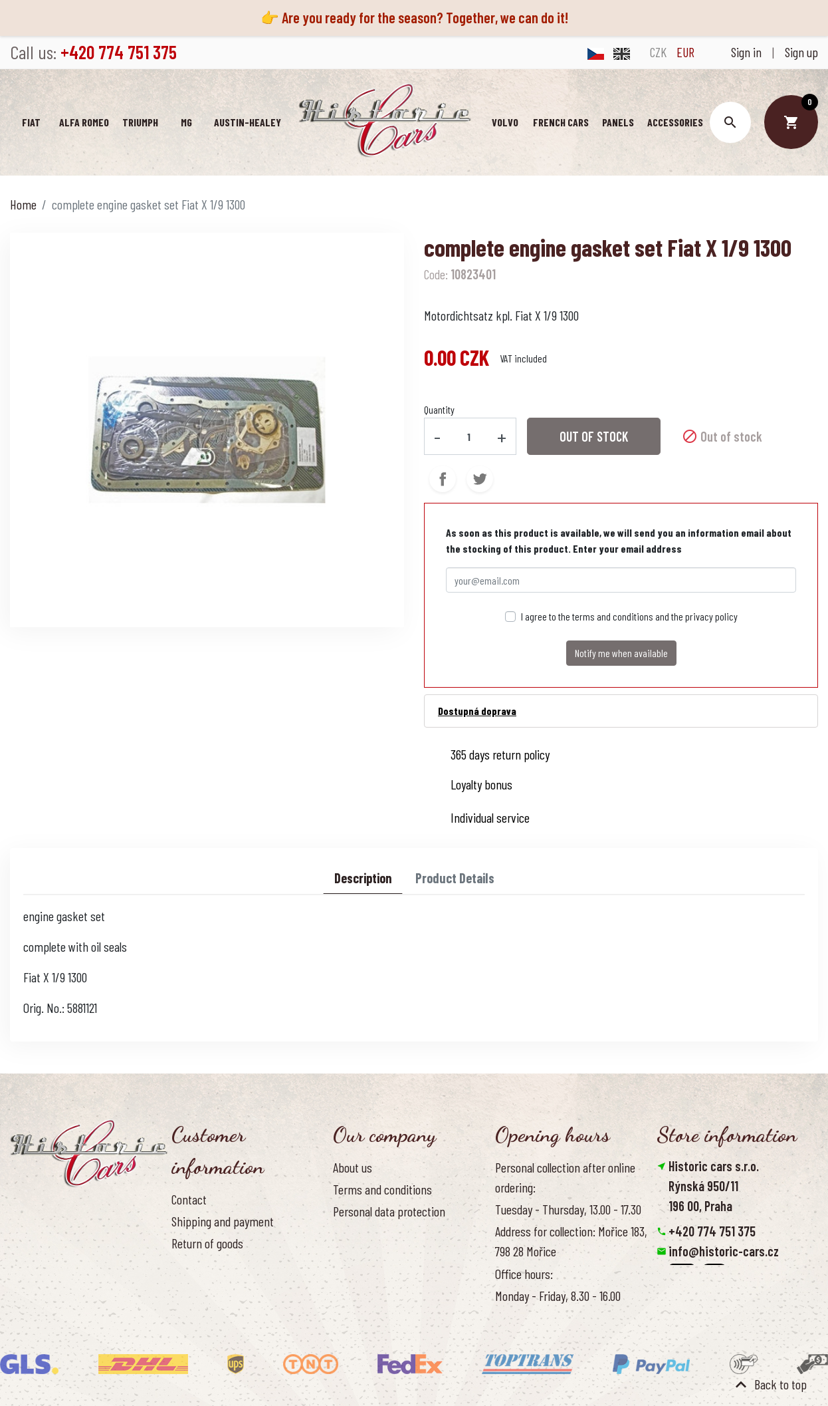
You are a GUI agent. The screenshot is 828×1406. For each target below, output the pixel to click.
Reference (194, 1309)
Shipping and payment (222, 1221)
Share (442, 479)
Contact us (195, 1287)
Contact (189, 1199)
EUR (685, 52)
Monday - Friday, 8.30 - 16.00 (558, 1295)
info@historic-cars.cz (724, 1251)
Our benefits (361, 1255)
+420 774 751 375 (712, 1231)
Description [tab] (362, 878)
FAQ (179, 1265)
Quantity (439, 409)
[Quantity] (469, 436)
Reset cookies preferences (723, 1311)
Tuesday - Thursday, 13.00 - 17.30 (568, 1209)
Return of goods (207, 1243)
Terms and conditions (382, 1189)
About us (352, 1167)
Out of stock (594, 436)
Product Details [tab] (454, 878)
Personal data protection (389, 1211)
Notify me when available (621, 652)
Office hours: (524, 1273)
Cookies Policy (365, 1233)
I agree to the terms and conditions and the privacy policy (629, 616)
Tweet (479, 479)
